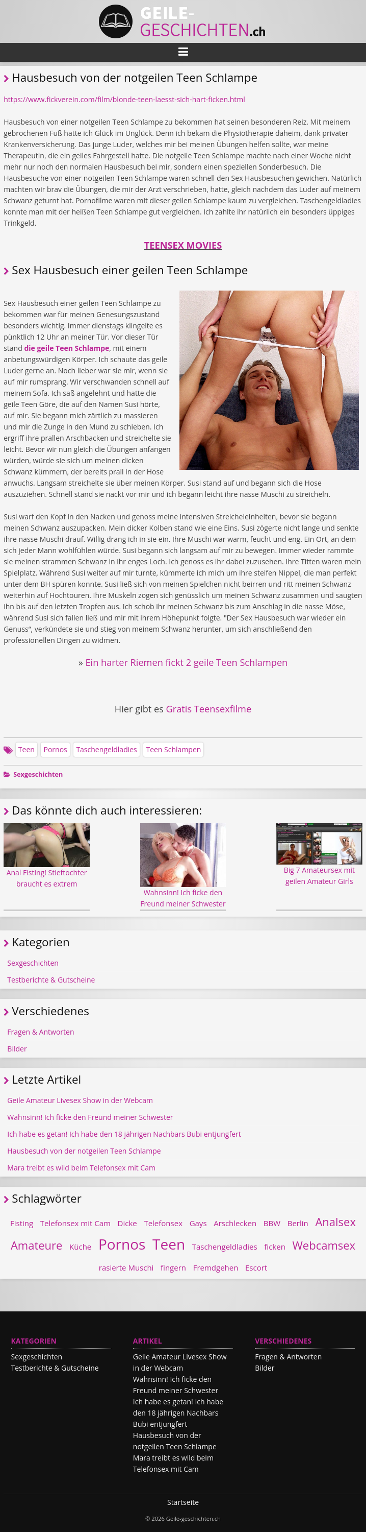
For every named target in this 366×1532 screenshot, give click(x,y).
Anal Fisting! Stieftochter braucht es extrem (47, 856)
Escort (256, 1267)
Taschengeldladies (106, 749)
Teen (26, 749)
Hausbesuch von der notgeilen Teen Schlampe (84, 1151)
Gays (198, 1223)
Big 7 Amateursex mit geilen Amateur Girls (319, 854)
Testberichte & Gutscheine (51, 980)
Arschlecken (235, 1223)
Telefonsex (163, 1223)
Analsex (335, 1221)
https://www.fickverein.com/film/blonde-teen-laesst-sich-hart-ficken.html (124, 99)
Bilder (17, 1049)
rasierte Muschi (126, 1267)
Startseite (183, 1502)
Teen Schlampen (173, 749)
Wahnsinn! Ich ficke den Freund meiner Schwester (183, 865)
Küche (80, 1246)
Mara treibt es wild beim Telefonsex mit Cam (81, 1167)
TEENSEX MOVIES (183, 245)
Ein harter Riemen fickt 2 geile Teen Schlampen (186, 662)
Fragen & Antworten (40, 1032)
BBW (272, 1223)
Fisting (21, 1223)
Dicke (127, 1223)
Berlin (297, 1223)
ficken (274, 1246)
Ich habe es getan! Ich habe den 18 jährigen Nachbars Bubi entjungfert (124, 1134)
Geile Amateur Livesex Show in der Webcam (80, 1100)
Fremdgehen (216, 1267)
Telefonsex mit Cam (75, 1223)
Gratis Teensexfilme (209, 709)
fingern (173, 1267)
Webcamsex (324, 1245)
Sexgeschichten (38, 774)
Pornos (55, 749)
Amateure (37, 1245)
